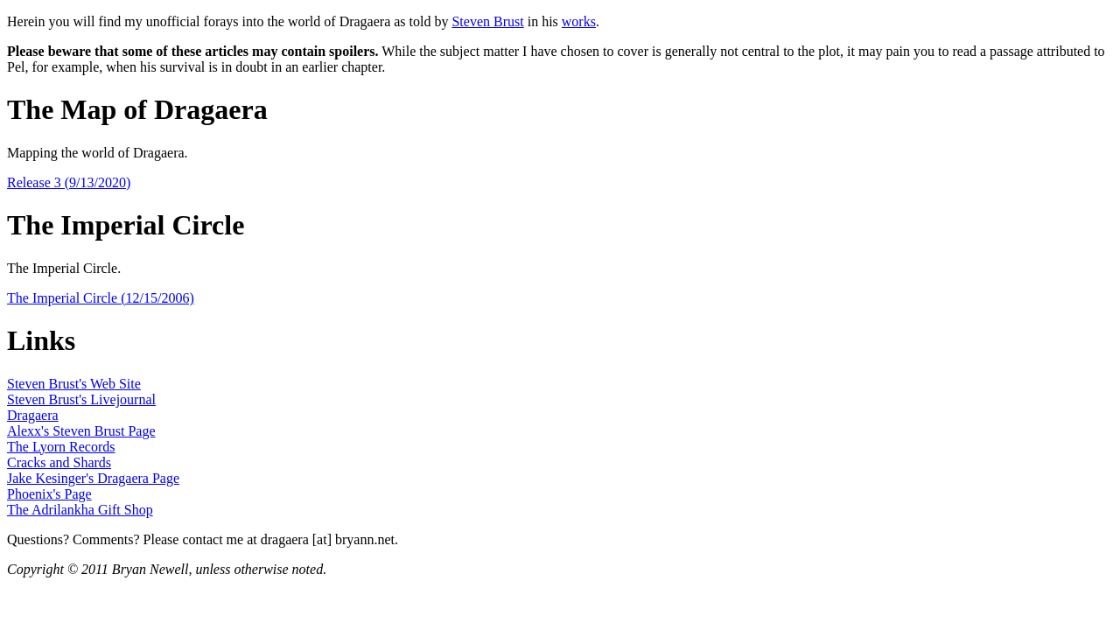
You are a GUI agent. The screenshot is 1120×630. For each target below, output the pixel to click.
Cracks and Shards (59, 462)
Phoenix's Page (49, 493)
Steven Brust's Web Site (74, 383)
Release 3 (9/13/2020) (68, 182)
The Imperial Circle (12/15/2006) (100, 297)
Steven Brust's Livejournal (81, 399)
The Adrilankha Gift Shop (80, 509)
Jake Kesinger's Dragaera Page (93, 478)
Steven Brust (487, 21)
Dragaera (33, 415)
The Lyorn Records (61, 446)
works (579, 21)
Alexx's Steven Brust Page (81, 431)
